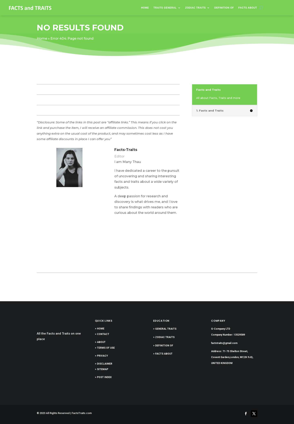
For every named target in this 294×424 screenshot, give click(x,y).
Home (145, 7)
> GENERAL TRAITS (164, 328)
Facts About (247, 7)
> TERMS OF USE (105, 347)
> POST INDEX (103, 377)
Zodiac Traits (195, 7)
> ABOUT (100, 342)
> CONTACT (102, 334)
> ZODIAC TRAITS (164, 337)
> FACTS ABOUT (163, 353)
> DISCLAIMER (103, 363)
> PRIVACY (101, 355)
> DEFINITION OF (163, 345)
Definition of (224, 7)
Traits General (165, 7)
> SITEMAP (101, 369)
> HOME (99, 328)
